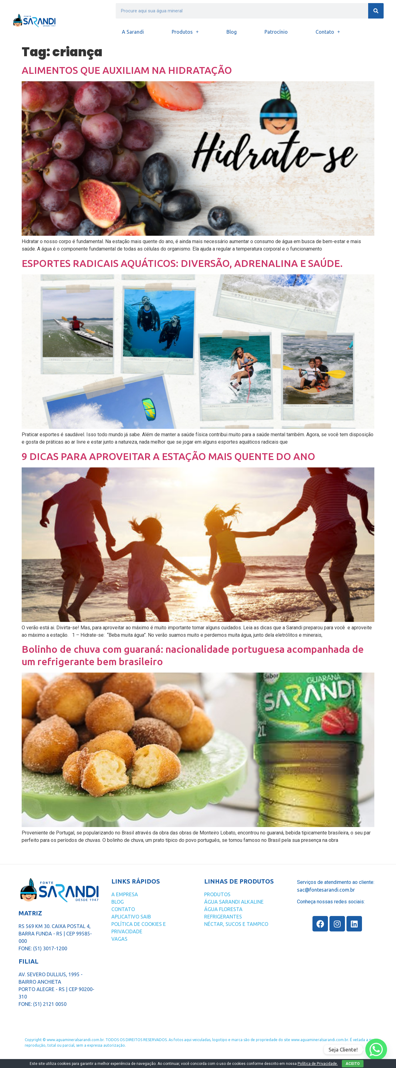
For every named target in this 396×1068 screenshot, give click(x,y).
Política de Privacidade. (318, 1064)
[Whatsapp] (376, 1049)
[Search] (376, 11)
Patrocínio (276, 32)
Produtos (185, 31)
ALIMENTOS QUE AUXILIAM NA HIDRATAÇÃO (127, 70)
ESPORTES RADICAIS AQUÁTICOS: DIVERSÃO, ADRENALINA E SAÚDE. (182, 263)
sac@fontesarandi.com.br (326, 890)
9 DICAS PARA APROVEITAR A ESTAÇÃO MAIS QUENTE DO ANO (168, 456)
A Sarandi (133, 32)
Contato (328, 31)
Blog (231, 32)
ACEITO (353, 1064)
